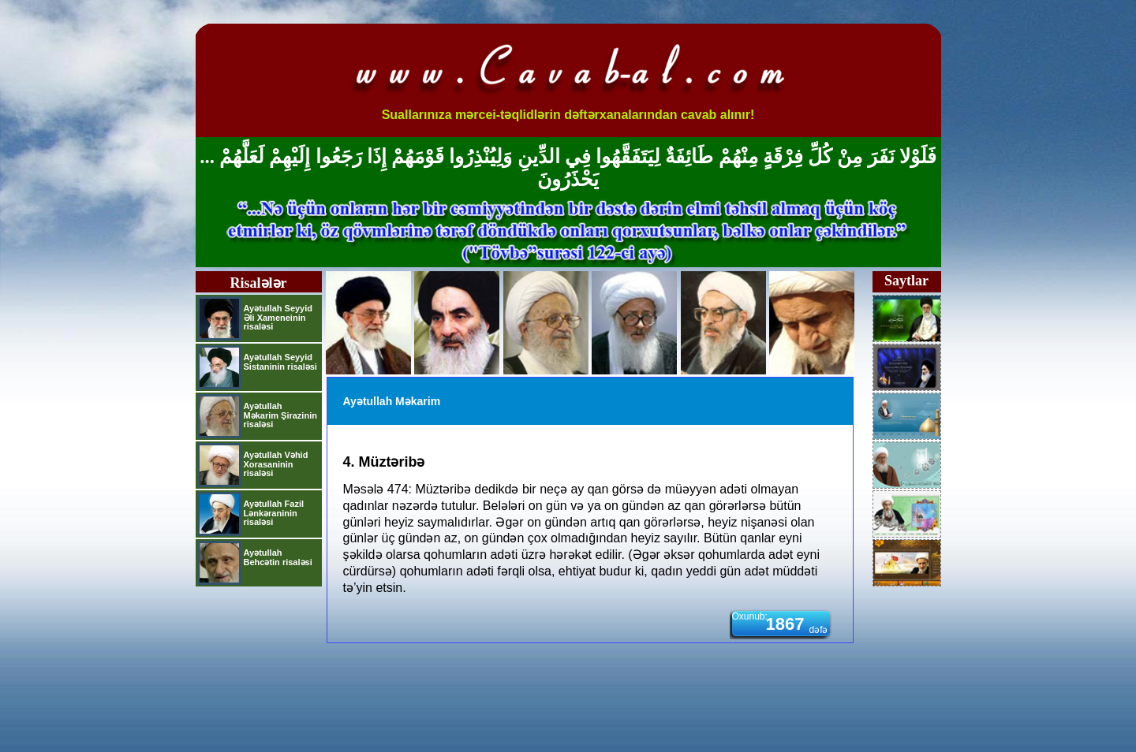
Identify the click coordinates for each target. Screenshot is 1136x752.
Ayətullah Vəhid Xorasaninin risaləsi (276, 464)
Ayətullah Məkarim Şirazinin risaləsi (280, 415)
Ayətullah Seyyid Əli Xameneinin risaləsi (278, 317)
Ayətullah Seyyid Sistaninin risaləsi (280, 361)
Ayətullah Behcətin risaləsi (278, 557)
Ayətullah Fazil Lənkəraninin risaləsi (274, 513)
